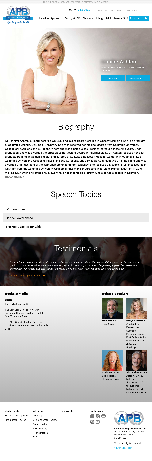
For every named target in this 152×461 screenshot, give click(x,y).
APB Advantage (40, 428)
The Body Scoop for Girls (18, 304)
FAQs (35, 436)
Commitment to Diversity (45, 419)
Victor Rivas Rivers (136, 372)
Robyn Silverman (135, 320)
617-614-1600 (84, 10)
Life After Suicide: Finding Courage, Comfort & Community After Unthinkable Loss (26, 325)
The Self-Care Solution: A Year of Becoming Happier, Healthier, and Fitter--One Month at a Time (26, 313)
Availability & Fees (138, 78)
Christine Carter (110, 372)
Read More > (14, 176)
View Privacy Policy (123, 447)
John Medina (109, 320)
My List (72, 10)
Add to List (113, 78)
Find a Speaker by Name (17, 415)
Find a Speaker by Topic (16, 419)
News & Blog (93, 17)
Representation (40, 432)
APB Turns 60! (117, 17)
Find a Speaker (51, 17)
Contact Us (139, 18)
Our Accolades (40, 424)
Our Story (37, 415)
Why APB (72, 17)
